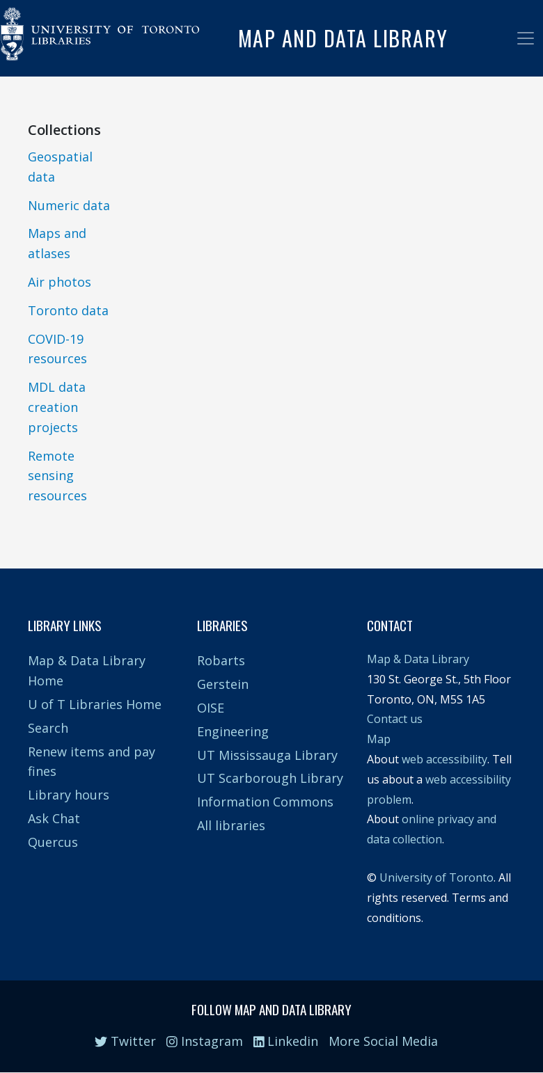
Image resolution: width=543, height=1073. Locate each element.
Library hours (68, 794)
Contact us (395, 718)
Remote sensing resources (57, 475)
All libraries (231, 825)
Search (48, 728)
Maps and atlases (57, 243)
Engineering (233, 731)
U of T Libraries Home (95, 704)
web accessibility (444, 759)
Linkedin (286, 1041)
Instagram (204, 1041)
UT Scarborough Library (270, 778)
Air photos (59, 281)
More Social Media (383, 1041)
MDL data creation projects (57, 407)
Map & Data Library (418, 659)
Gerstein (223, 684)
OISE (210, 707)
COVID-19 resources (57, 349)
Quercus (53, 842)
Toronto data (68, 310)
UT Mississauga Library (267, 755)
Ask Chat (54, 818)
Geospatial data (60, 166)
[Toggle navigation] (525, 38)
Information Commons (265, 801)
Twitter (125, 1041)
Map (379, 739)
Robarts (221, 660)
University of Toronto (436, 877)
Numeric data (69, 205)
